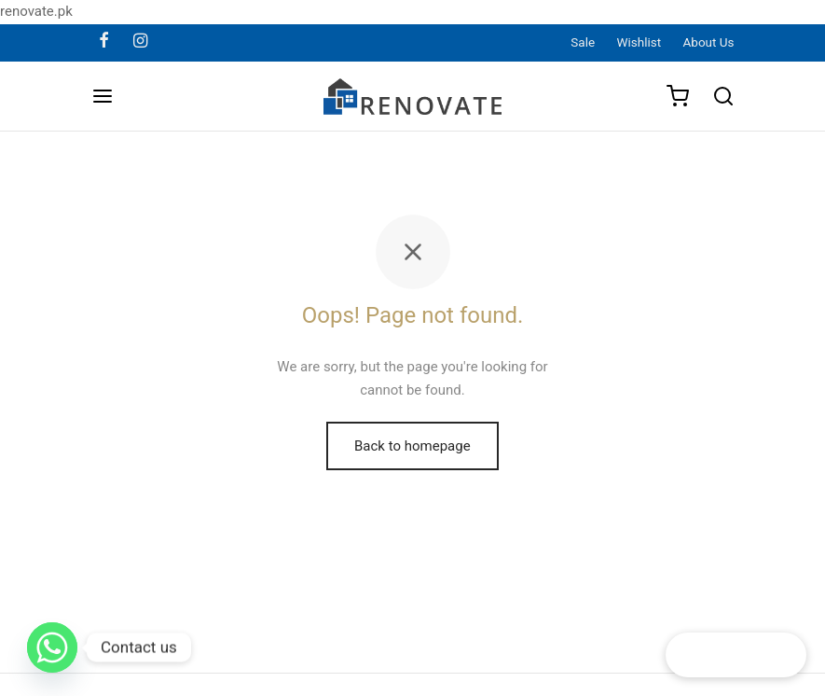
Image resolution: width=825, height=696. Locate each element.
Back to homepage (412, 446)
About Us (709, 42)
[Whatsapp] (52, 647)
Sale (583, 42)
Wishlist (639, 42)
